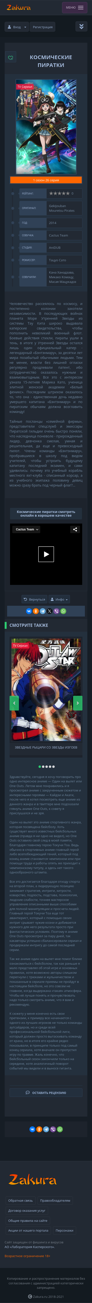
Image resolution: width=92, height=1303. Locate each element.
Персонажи (64, 1230)
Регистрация (43, 27)
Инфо (59, 599)
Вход (17, 27)
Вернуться (34, 599)
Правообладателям (55, 1200)
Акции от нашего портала (28, 1230)
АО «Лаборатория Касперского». (30, 1247)
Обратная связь (20, 1200)
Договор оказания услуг (26, 1210)
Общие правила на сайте (27, 1220)
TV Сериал (25, 87)
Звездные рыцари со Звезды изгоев (46, 747)
